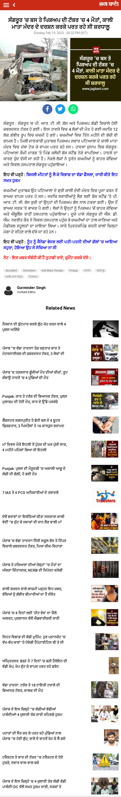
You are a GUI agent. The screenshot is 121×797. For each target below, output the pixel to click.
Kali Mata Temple (52, 270)
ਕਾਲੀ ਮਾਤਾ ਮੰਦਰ (14, 276)
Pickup (73, 270)
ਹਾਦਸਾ (87, 270)
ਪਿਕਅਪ (33, 276)
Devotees (29, 270)
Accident (11, 270)
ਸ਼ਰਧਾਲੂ (100, 270)
